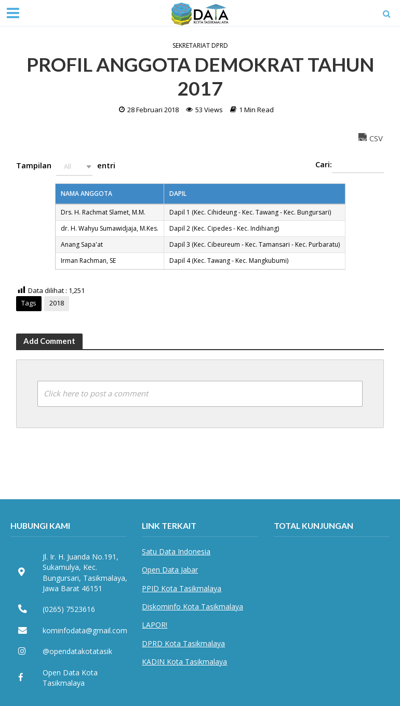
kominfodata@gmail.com (85, 630)
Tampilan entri (65, 166)
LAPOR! (154, 625)
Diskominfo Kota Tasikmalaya (192, 606)
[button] (74, 166)
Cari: (349, 165)
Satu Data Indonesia (176, 551)
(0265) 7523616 (69, 609)
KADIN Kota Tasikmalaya (184, 662)
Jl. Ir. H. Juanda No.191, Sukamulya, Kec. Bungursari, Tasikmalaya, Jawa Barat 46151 (85, 572)
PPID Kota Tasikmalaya (181, 588)
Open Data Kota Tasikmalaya (70, 678)
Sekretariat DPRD (200, 46)
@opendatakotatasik (77, 651)
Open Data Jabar (170, 570)
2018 (56, 303)
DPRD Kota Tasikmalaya (183, 643)
